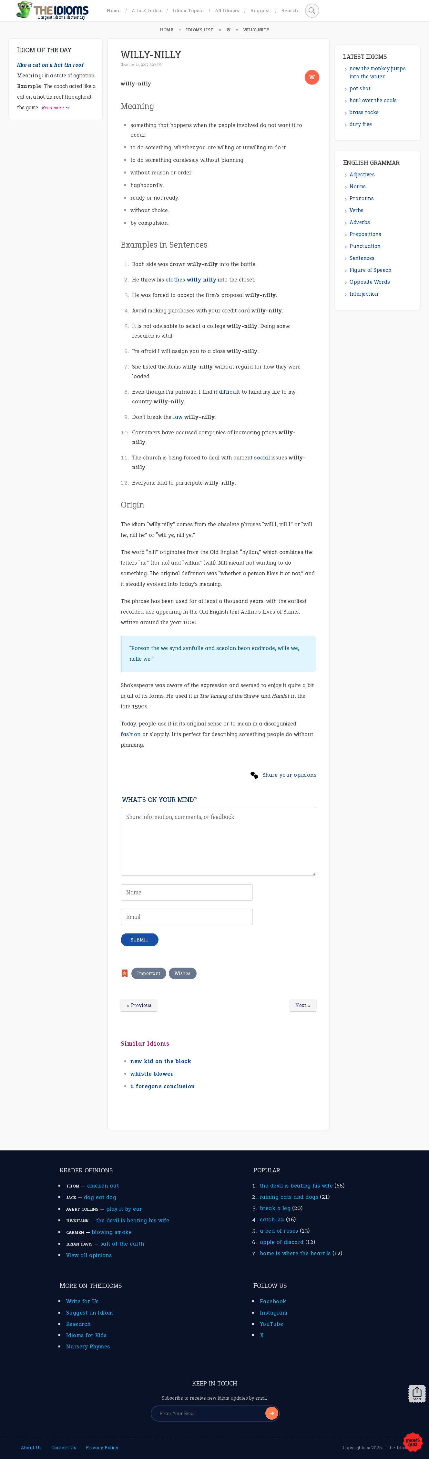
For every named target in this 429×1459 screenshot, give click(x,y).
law (178, 417)
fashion (131, 734)
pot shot (360, 88)
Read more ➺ (55, 107)
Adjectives (362, 174)
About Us (31, 1447)
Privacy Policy (102, 1447)
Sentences (362, 258)
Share (417, 1393)
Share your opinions (289, 775)
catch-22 (272, 1219)
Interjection (364, 294)
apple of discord (282, 1242)
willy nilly (202, 279)
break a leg (275, 1208)
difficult (229, 392)
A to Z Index (146, 10)
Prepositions (365, 234)
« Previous (139, 1005)
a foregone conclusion (162, 1086)
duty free (361, 124)
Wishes (183, 973)
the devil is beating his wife (132, 1220)
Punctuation (365, 246)
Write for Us (82, 1301)
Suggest (260, 10)
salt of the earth (122, 1243)
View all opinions (89, 1255)
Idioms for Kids (86, 1335)
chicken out (103, 1185)
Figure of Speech (370, 270)
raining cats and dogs (289, 1197)
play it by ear (124, 1209)
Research (78, 1324)
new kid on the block (160, 1061)
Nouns (358, 186)
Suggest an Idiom (89, 1312)
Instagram (274, 1312)
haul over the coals (373, 100)
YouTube (271, 1324)
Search (289, 10)
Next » (303, 1005)
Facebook (273, 1301)
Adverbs (360, 222)
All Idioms (227, 10)
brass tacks (364, 112)
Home (113, 10)
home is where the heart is (295, 1253)
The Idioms (399, 1447)
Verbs (357, 210)
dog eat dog (100, 1197)
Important (148, 973)
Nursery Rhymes (88, 1346)
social (262, 457)
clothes (175, 279)
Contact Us (63, 1447)
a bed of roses (279, 1231)
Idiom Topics (188, 10)
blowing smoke (112, 1232)
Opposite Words (370, 282)
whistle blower (151, 1074)
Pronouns (362, 198)
